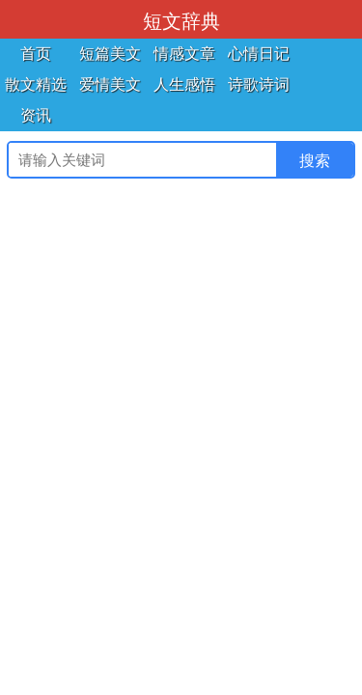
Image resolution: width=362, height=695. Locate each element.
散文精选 (36, 84)
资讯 (35, 115)
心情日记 (259, 53)
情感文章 (184, 53)
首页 (35, 53)
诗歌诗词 (259, 84)
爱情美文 (110, 84)
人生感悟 (184, 84)
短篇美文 (110, 53)
